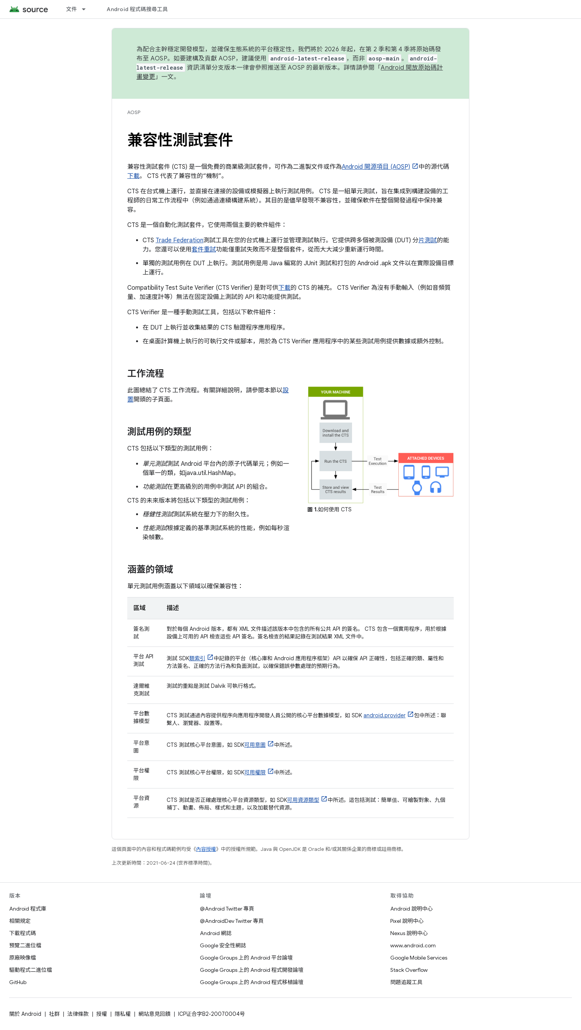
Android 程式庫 (27, 908)
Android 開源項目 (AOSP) (376, 167)
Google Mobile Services (418, 957)
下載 (133, 176)
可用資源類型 (303, 800)
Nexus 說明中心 (409, 933)
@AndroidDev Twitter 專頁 (232, 920)
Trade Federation (179, 240)
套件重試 (204, 249)
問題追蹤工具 (406, 982)
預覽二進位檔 (25, 945)
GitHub (17, 982)
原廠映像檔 (22, 957)
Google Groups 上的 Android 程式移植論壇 (251, 982)
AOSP (133, 112)
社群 (54, 1014)
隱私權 (123, 1014)
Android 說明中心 (411, 908)
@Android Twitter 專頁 (227, 908)
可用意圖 (255, 744)
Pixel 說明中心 (407, 920)
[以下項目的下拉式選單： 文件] (87, 9)
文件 (71, 9)
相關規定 (20, 920)
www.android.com (413, 945)
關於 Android (25, 1014)
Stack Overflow (409, 969)
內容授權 (206, 849)
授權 (101, 1014)
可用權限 (255, 772)
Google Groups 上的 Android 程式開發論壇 (251, 969)
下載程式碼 (22, 933)
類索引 (197, 658)
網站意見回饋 (154, 1014)
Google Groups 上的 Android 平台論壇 (246, 957)
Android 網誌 (216, 933)
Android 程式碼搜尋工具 (137, 9)
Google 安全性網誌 (223, 945)
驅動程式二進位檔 (30, 969)
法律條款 (78, 1014)
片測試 (428, 240)
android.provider (385, 715)
